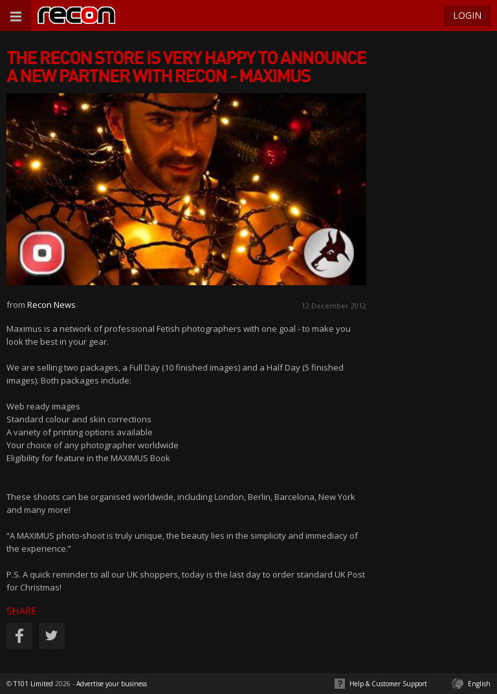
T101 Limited (33, 683)
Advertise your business (111, 683)
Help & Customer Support (388, 683)
